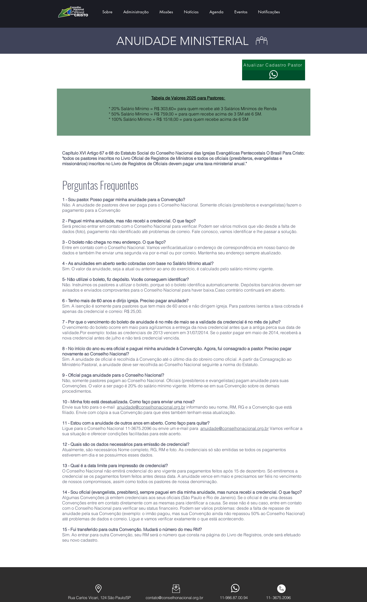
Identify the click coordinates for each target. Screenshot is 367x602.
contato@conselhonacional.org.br (174, 597)
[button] (107, 12)
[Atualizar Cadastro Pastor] (273, 65)
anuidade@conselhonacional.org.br (151, 407)
